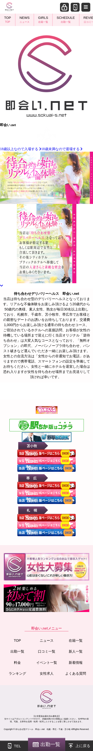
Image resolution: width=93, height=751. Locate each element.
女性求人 (47, 673)
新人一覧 (76, 651)
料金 (17, 663)
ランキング (17, 673)
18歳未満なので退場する (62, 149)
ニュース (47, 640)
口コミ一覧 (46, 651)
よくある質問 (75, 673)
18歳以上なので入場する (20, 149)
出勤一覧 (17, 651)
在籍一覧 (76, 640)
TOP (17, 640)
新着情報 (76, 663)
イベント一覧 (46, 663)
